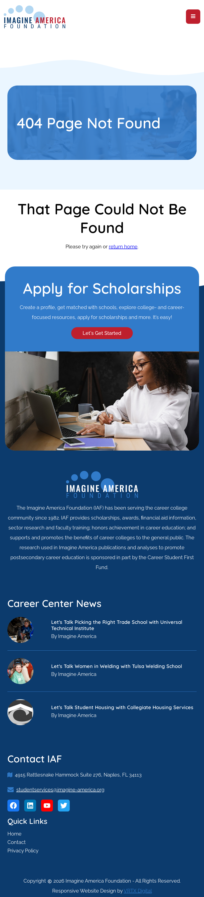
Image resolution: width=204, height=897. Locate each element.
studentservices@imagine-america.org (60, 790)
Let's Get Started (102, 333)
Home (14, 834)
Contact (16, 842)
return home (123, 247)
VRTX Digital (138, 891)
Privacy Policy (23, 851)
